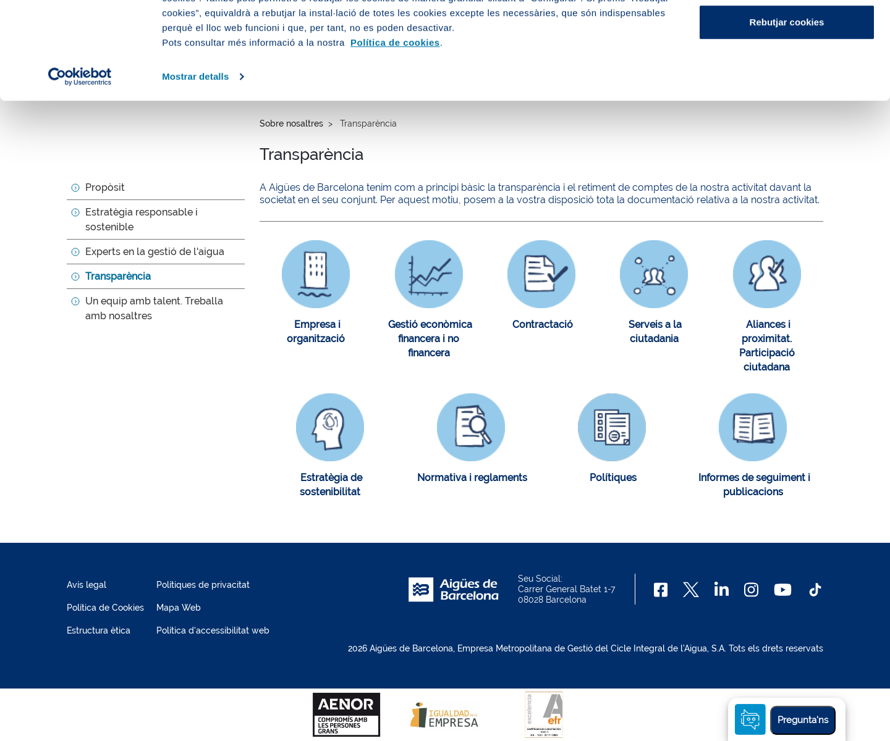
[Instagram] (751, 590)
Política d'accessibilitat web (212, 630)
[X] (691, 590)
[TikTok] (815, 590)
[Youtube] (783, 590)
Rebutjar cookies (787, 113)
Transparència (118, 276)
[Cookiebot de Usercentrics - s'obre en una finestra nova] (80, 168)
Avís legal (86, 585)
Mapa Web (178, 608)
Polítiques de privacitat (203, 585)
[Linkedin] (721, 590)
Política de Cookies (105, 608)
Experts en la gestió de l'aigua (154, 251)
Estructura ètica (98, 630)
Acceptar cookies (786, 32)
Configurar (787, 73)
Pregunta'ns (803, 720)
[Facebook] (661, 590)
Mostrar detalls (195, 167)
